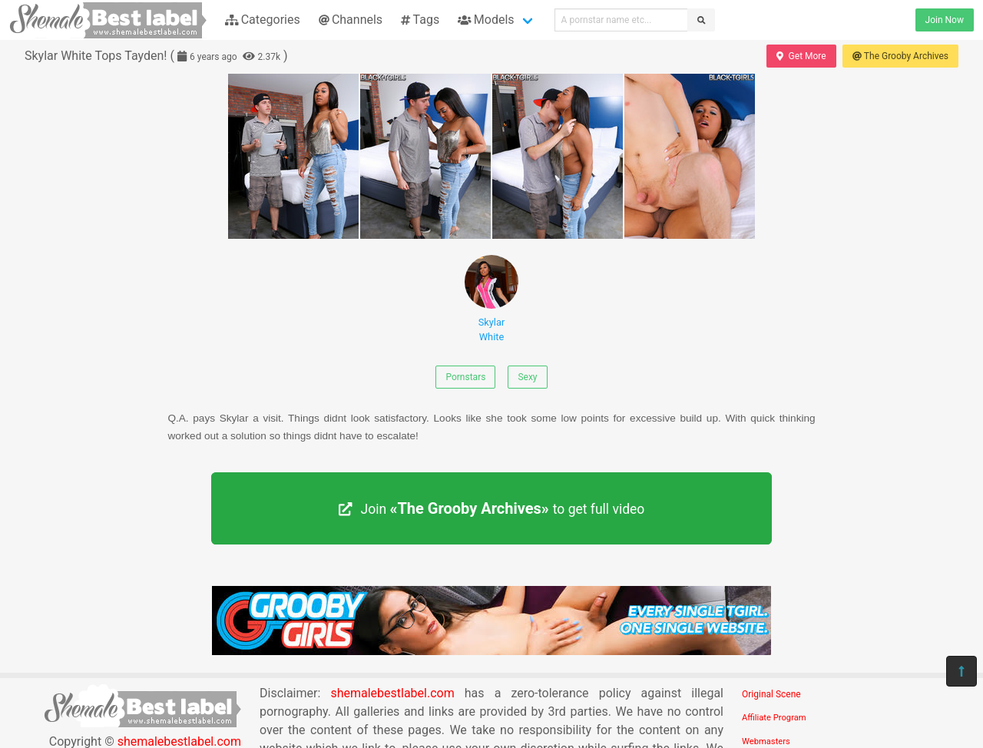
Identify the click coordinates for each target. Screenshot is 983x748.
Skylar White (491, 299)
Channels (350, 19)
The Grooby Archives (900, 56)
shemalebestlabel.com (392, 693)
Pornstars (465, 377)
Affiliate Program (774, 718)
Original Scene (771, 694)
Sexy (527, 377)
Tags (420, 19)
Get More (801, 56)
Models (486, 19)
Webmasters (766, 741)
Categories (262, 19)
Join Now (944, 20)
